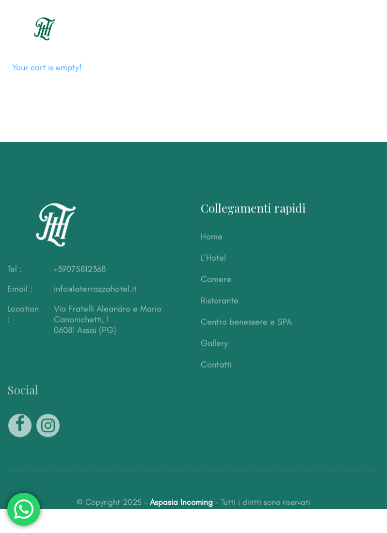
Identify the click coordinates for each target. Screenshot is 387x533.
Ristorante (220, 300)
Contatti (216, 364)
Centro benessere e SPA (246, 322)
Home (212, 236)
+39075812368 (80, 269)
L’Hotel (213, 258)
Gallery (214, 343)
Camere (216, 279)
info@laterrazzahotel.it (95, 289)
